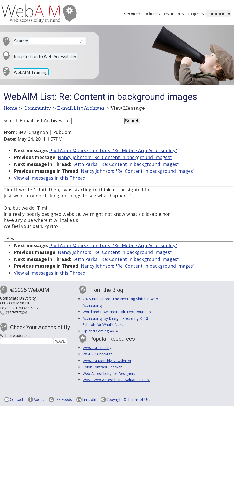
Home (11, 108)
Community (218, 14)
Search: (21, 41)
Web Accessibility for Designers (109, 373)
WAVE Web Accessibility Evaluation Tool (116, 379)
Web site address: (15, 335)
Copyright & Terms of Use (128, 399)
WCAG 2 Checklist (97, 354)
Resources (173, 14)
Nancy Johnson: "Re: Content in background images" (115, 157)
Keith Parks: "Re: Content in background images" (125, 164)
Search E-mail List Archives (33, 120)
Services (133, 14)
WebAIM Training (31, 72)
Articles (152, 14)
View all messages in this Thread (49, 178)
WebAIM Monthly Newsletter (107, 360)
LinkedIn (89, 399)
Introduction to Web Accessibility (45, 56)
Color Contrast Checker (102, 367)
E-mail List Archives (81, 108)
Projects (195, 14)
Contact (16, 399)
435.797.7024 (16, 312)
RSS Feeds (63, 399)
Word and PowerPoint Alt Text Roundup (117, 311)
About (39, 399)
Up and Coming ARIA (101, 331)
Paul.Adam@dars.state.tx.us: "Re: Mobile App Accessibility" (113, 150)
